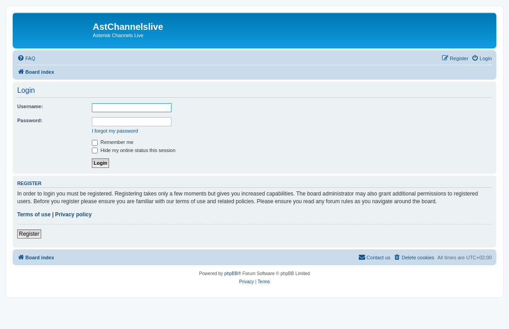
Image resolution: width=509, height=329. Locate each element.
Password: (30, 120)
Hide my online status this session (134, 150)
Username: (30, 106)
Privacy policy (73, 214)
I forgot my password (115, 131)
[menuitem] (26, 58)
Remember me (112, 142)
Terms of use (34, 214)
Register (29, 234)
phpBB (231, 273)
